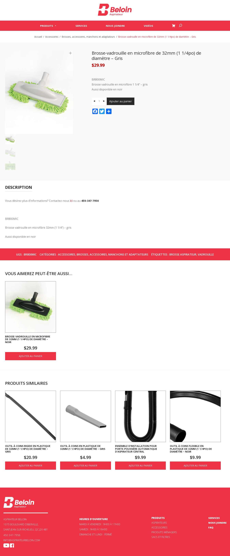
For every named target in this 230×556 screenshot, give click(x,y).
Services (81, 26)
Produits (48, 25)
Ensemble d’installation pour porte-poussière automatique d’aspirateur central (136, 448)
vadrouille (206, 254)
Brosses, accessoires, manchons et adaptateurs (88, 36)
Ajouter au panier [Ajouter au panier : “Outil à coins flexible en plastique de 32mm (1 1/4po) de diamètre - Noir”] (195, 465)
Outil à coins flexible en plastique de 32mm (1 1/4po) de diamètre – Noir (191, 448)
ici (71, 201)
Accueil (38, 36)
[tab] (18, 187)
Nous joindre (115, 26)
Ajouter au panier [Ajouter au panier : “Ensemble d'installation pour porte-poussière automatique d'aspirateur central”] (140, 465)
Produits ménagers (164, 532)
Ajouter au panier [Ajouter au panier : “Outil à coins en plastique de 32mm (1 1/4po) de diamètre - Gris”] (85, 465)
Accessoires (51, 36)
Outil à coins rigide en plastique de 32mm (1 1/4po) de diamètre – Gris (27, 448)
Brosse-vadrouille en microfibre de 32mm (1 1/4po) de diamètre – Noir (27, 339)
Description (18, 187)
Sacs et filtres (160, 537)
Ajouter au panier (120, 101)
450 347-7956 (11, 535)
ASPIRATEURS (159, 522)
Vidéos (148, 26)
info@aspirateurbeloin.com (21, 540)
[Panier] (173, 25)
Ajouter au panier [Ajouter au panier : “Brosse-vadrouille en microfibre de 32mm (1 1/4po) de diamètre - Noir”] (30, 356)
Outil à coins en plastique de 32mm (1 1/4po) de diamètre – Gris (82, 447)
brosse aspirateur (182, 254)
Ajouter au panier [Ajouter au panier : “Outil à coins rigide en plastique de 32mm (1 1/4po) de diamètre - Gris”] (30, 465)
